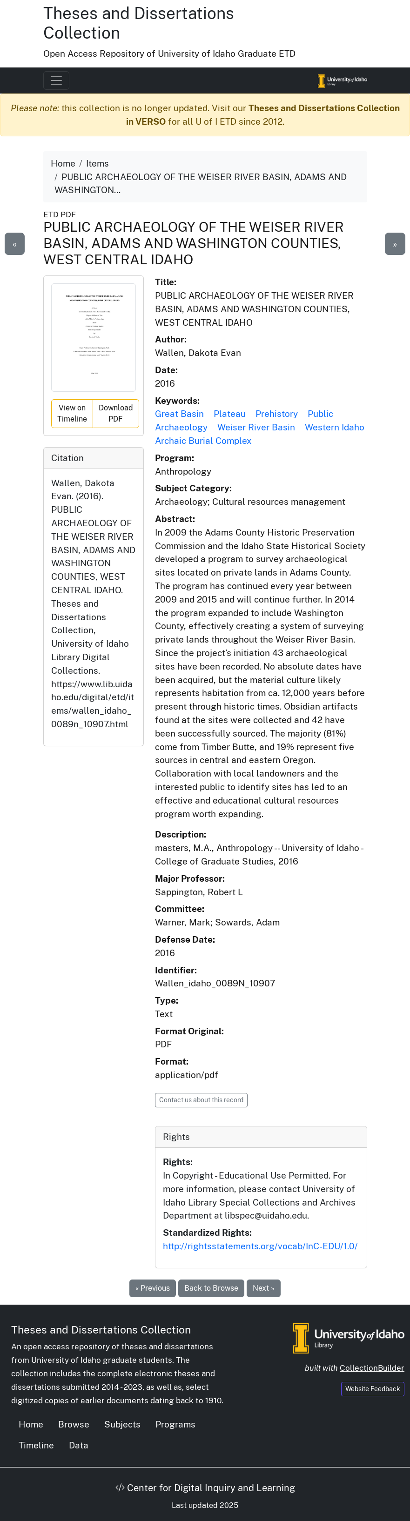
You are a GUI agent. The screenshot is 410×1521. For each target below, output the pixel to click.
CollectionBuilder (372, 1368)
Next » (264, 1288)
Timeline (36, 1445)
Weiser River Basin (256, 427)
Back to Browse (211, 1288)
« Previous (152, 1288)
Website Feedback (372, 1389)
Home (63, 163)
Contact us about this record (201, 1100)
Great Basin (179, 414)
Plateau (230, 414)
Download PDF (116, 413)
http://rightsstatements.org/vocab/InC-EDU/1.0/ (260, 1246)
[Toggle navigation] (56, 80)
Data (78, 1445)
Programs (175, 1424)
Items (97, 163)
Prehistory (276, 414)
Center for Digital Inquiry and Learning (205, 1488)
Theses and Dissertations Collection (101, 1329)
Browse (73, 1424)
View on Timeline (72, 413)
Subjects (122, 1424)
